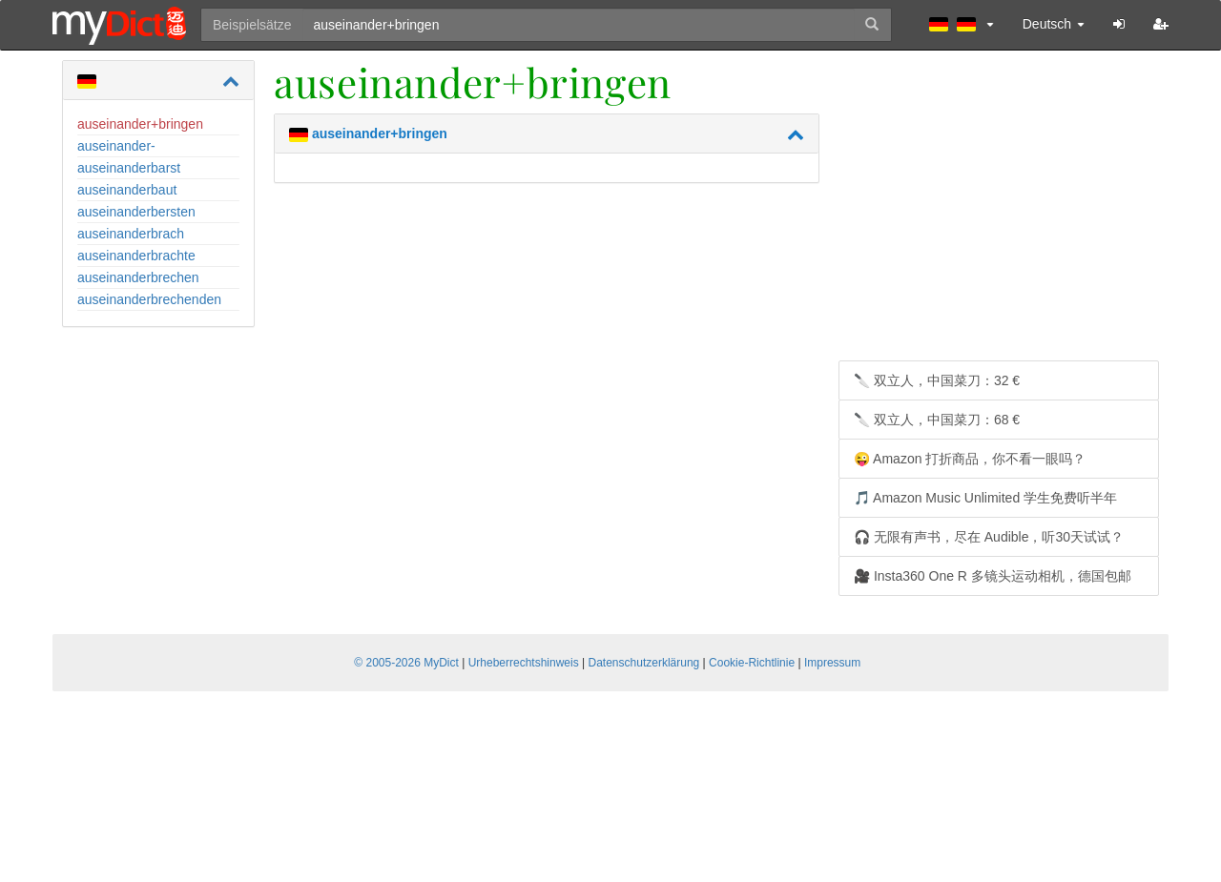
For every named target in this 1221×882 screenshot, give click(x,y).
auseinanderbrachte (136, 255)
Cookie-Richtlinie (752, 662)
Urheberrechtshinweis (523, 662)
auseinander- (116, 146)
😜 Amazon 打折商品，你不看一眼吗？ (970, 458)
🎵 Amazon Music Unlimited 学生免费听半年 (985, 497)
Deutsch (1054, 23)
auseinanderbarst (128, 167)
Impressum (832, 662)
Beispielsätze (252, 24)
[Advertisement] (998, 212)
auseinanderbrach (130, 233)
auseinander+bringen (140, 124)
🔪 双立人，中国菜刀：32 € (937, 380)
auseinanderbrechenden (149, 299)
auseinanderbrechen (138, 277)
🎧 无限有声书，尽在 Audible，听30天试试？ (989, 536)
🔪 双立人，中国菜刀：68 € (937, 419)
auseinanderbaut (126, 189)
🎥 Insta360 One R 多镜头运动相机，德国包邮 (992, 576)
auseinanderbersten (136, 211)
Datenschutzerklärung (644, 662)
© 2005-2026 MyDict (406, 662)
